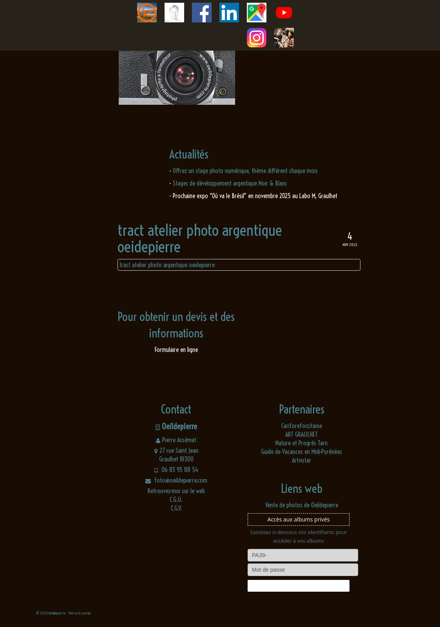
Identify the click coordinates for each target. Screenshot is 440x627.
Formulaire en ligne (176, 350)
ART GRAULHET (301, 434)
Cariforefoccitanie (301, 426)
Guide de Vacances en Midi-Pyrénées (301, 452)
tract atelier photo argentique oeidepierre (167, 265)
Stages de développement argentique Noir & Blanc (230, 183)
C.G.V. (176, 508)
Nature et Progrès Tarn (301, 443)
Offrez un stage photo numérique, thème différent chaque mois (245, 171)
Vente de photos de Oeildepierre (301, 505)
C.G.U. (176, 499)
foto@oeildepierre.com (176, 480)
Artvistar (301, 460)
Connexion (298, 585)
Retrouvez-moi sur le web (176, 491)
